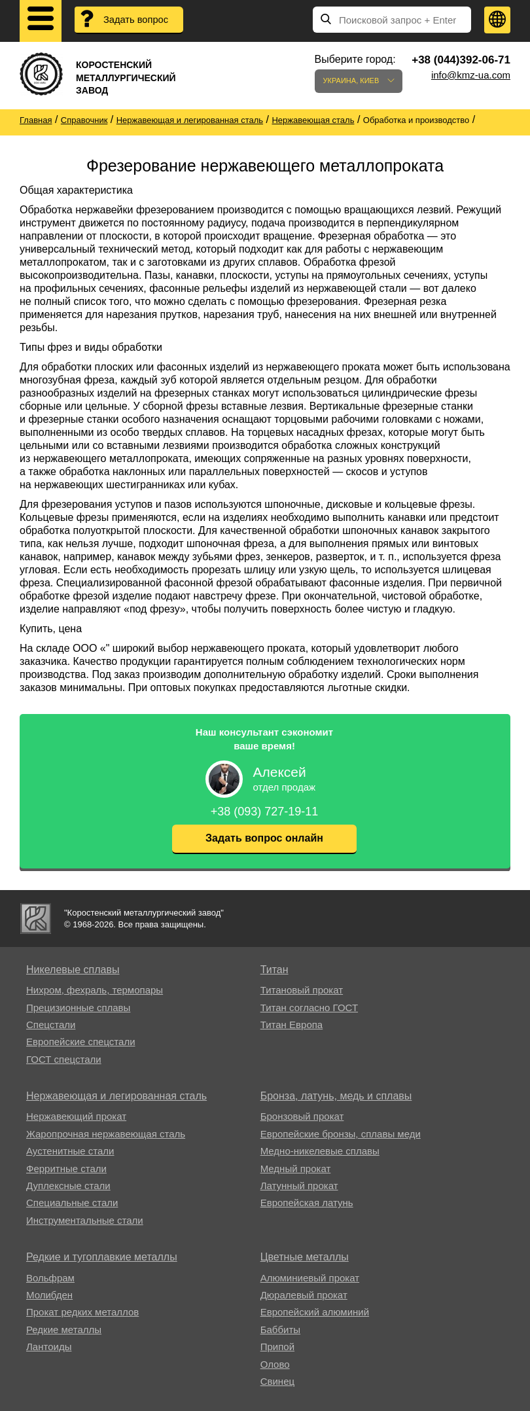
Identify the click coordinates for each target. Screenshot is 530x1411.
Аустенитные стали (70, 1150)
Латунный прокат (299, 1185)
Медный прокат (295, 1168)
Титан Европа (291, 1024)
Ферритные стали (66, 1168)
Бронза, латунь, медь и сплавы (336, 1095)
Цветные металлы (304, 1256)
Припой (277, 1346)
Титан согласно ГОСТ (309, 1007)
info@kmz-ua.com (470, 74)
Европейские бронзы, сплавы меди (340, 1133)
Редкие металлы (63, 1329)
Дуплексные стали (68, 1185)
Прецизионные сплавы (78, 1007)
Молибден (49, 1294)
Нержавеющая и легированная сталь (116, 1095)
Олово (275, 1364)
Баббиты (280, 1329)
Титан (274, 969)
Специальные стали (72, 1202)
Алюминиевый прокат (309, 1277)
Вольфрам (50, 1277)
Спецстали (50, 1024)
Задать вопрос (137, 20)
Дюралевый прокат (303, 1294)
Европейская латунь (306, 1202)
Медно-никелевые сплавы (320, 1150)
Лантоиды (48, 1346)
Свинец (277, 1381)
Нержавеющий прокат (76, 1116)
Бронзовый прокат (302, 1116)
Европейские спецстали (80, 1041)
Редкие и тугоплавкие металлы (101, 1256)
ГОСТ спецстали (63, 1059)
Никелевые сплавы (73, 969)
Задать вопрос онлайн (264, 838)
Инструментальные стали (84, 1220)
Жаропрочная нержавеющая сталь (105, 1133)
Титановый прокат (301, 989)
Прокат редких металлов (82, 1311)
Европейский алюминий (314, 1311)
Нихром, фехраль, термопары (94, 989)
